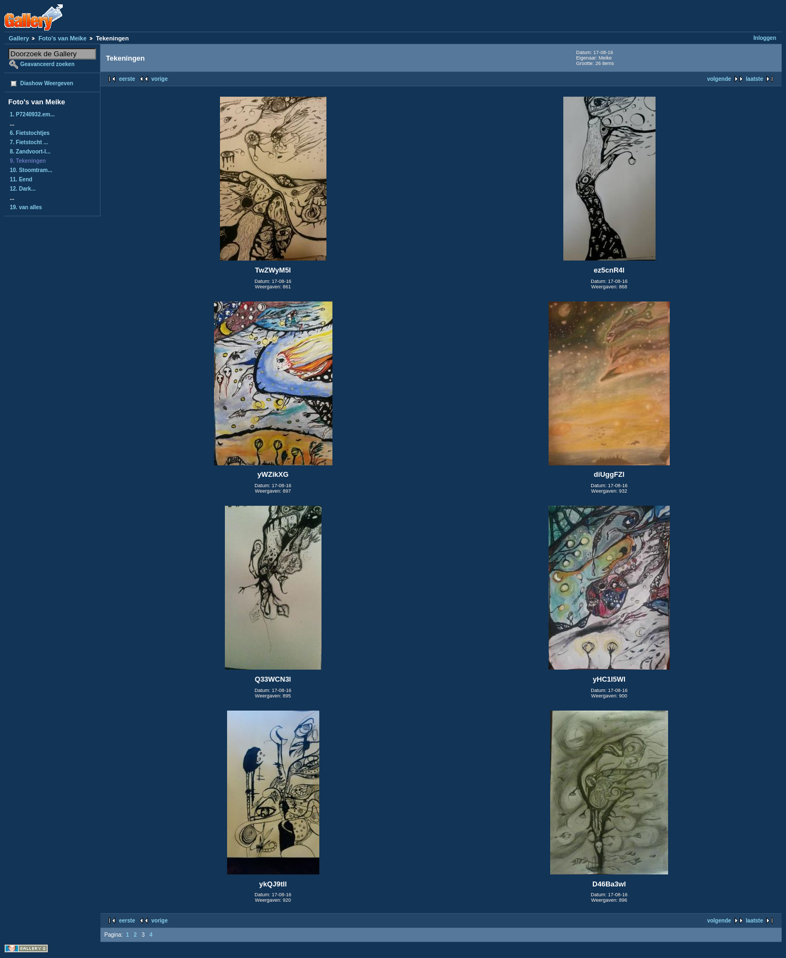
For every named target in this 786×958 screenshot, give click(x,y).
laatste (754, 79)
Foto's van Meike (62, 38)
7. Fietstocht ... (29, 142)
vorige (159, 79)
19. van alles (26, 207)
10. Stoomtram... (31, 170)
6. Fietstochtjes (30, 133)
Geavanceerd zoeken (47, 64)
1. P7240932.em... (32, 114)
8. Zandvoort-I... (30, 152)
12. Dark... (22, 189)
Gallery (19, 38)
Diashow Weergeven (46, 83)
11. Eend (21, 179)
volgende (719, 79)
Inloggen (764, 38)
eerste (127, 79)
